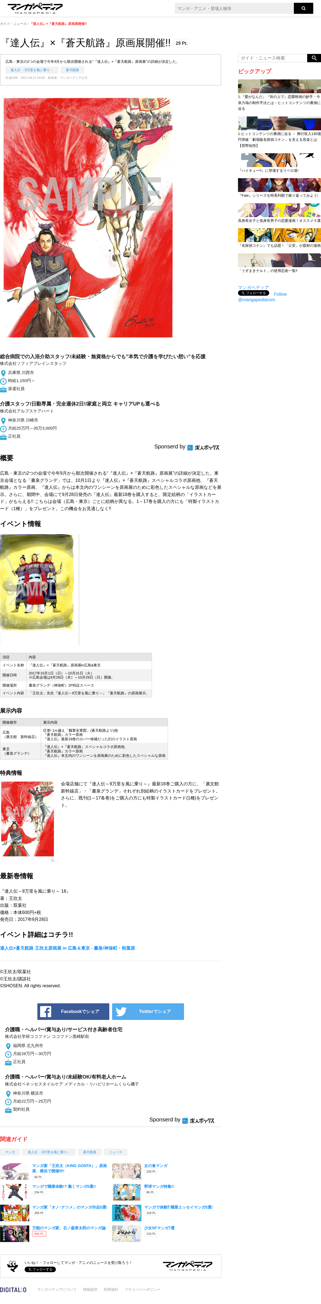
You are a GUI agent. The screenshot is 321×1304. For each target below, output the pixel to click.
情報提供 (90, 1289)
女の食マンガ (155, 1165)
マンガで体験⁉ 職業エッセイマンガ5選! (178, 1207)
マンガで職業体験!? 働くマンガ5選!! (64, 1186)
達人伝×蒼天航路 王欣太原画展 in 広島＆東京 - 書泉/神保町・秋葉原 (67, 948)
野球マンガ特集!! (159, 1186)
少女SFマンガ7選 (159, 1228)
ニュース (115, 1152)
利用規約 (111, 1289)
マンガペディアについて (57, 1289)
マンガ (10, 1152)
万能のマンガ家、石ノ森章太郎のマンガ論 (69, 1228)
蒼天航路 (72, 70)
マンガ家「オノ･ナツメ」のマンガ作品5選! (69, 1207)
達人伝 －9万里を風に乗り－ (32, 70)
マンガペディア (253, 287)
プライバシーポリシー (143, 1289)
